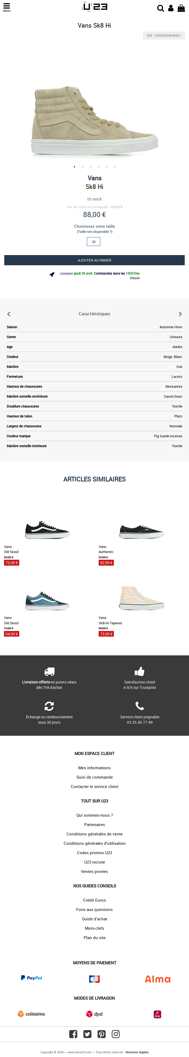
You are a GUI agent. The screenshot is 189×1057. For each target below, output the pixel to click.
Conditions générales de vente (95, 833)
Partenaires (94, 824)
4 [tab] (98, 167)
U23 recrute (94, 862)
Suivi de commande (94, 777)
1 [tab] (74, 167)
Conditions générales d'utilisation (95, 843)
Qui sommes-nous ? (94, 815)
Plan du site (95, 937)
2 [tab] (82, 167)
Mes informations (94, 767)
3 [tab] (90, 167)
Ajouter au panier (94, 260)
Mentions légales (137, 1052)
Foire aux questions (94, 909)
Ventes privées (94, 871)
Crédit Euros (94, 900)
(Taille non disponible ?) (94, 231)
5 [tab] (106, 167)
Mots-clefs (94, 928)
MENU (6, 7)
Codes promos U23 (94, 852)
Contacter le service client (94, 786)
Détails (135, 278)
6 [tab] (114, 167)
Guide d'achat (94, 918)
